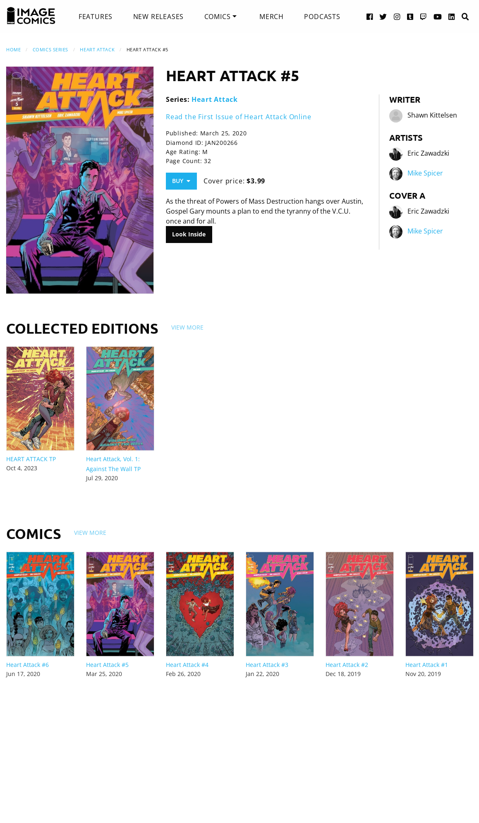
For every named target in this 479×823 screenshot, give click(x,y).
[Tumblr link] (410, 16)
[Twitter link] (383, 16)
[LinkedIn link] (451, 16)
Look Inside (189, 234)
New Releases (158, 16)
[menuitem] (96, 16)
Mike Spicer (425, 173)
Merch (271, 16)
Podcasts (322, 16)
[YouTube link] (437, 16)
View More (187, 327)
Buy (181, 181)
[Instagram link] (397, 16)
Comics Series (50, 49)
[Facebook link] (369, 16)
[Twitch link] (423, 16)
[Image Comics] (31, 15)
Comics (217, 16)
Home (13, 49)
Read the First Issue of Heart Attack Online (238, 116)
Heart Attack (97, 49)
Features (96, 16)
